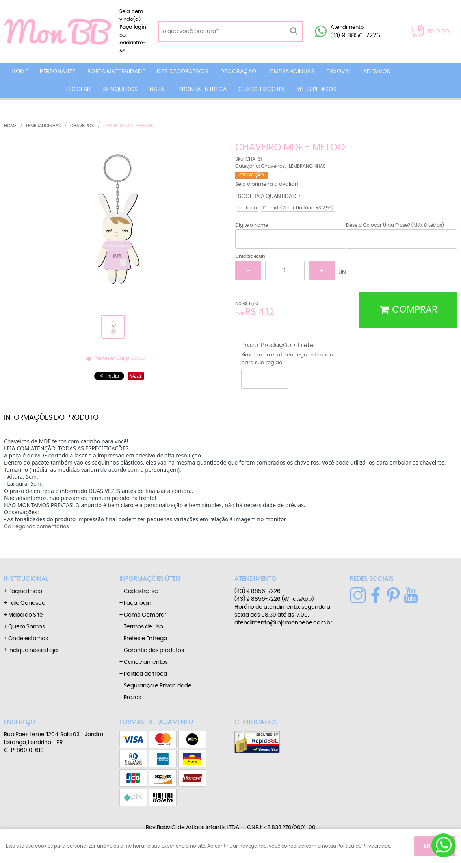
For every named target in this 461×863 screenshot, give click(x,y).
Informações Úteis (150, 579)
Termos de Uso (143, 627)
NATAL (158, 89)
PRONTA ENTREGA (202, 89)
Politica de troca (145, 674)
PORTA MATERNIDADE (116, 71)
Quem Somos (26, 627)
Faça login (132, 27)
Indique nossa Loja (33, 650)
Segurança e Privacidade (157, 686)
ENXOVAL (338, 71)
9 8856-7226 (355, 35)
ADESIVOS (376, 71)
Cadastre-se (141, 591)
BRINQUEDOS (120, 89)
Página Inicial (25, 591)
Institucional (26, 579)
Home (19, 71)
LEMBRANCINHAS (291, 71)
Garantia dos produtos (154, 650)
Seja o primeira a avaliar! (266, 184)
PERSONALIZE (58, 71)
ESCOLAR (78, 89)
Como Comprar (145, 615)
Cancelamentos (146, 662)
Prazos (132, 697)
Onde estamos (28, 638)
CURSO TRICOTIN (261, 89)
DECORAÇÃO (238, 71)
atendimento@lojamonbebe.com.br (283, 623)
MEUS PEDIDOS (316, 89)
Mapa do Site (25, 615)
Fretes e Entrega (145, 638)
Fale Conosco (26, 603)
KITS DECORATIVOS (182, 71)
